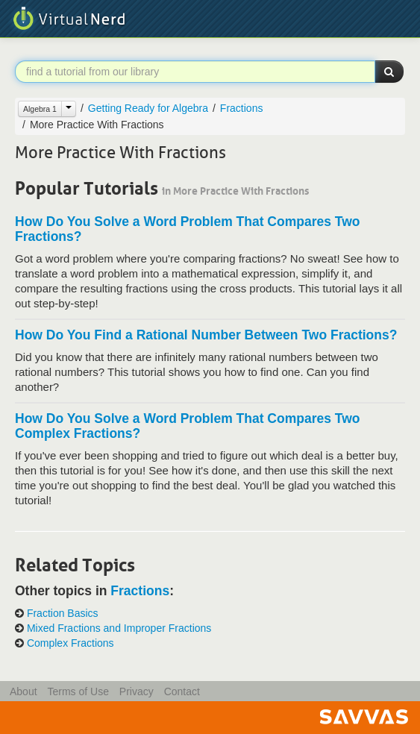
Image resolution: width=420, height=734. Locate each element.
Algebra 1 (40, 108)
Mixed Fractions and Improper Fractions (119, 628)
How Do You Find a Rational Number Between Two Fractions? (206, 334)
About (23, 691)
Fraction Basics (62, 613)
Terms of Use (77, 691)
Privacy (136, 691)
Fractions (241, 108)
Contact (182, 691)
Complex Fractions (70, 643)
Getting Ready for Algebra (148, 108)
